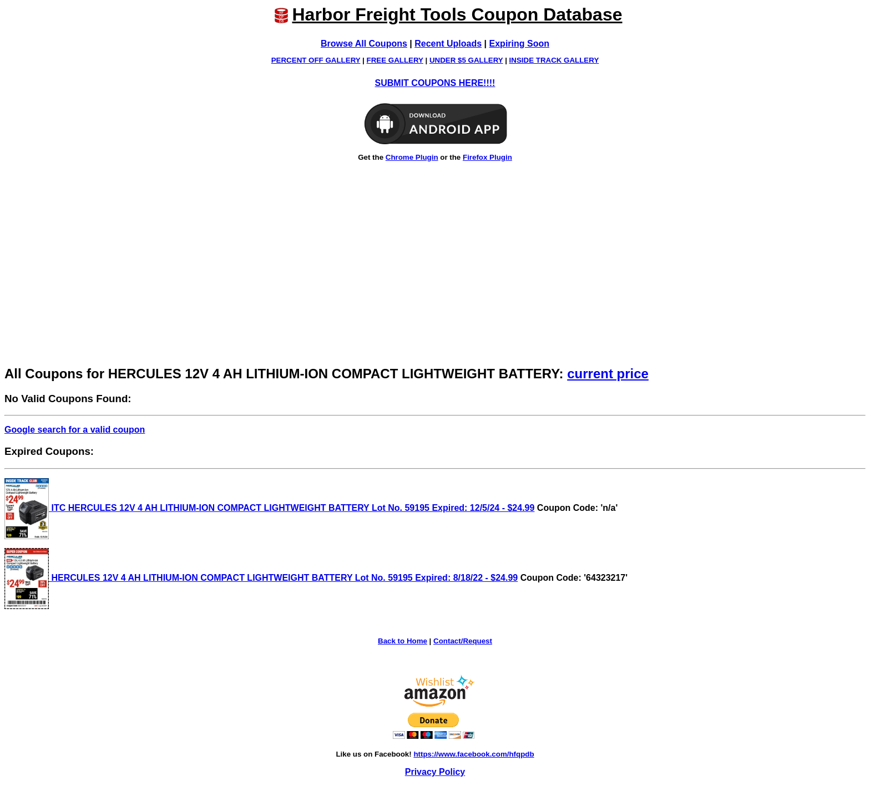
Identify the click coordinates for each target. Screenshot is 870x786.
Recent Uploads (448, 43)
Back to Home (402, 641)
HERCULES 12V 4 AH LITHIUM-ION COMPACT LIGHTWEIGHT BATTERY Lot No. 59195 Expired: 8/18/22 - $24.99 (261, 577)
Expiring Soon (519, 43)
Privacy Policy (435, 772)
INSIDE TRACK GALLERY (554, 60)
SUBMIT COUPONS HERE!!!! (435, 83)
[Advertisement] (435, 277)
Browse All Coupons (364, 43)
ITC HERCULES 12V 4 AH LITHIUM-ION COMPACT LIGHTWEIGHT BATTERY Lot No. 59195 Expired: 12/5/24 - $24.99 (269, 508)
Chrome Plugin (412, 157)
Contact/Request (462, 641)
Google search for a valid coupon (74, 429)
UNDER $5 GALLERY (466, 60)
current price (608, 373)
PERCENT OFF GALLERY (316, 60)
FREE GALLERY (395, 60)
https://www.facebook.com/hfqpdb (473, 754)
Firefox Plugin (487, 157)
